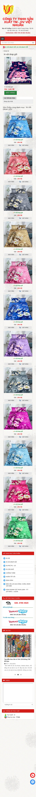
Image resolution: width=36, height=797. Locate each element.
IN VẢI (8, 558)
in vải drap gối (18, 467)
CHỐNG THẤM (10, 573)
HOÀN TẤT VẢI (10, 576)
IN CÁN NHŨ (10, 569)
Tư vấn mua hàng (8, 617)
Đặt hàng (10, 93)
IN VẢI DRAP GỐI (11, 562)
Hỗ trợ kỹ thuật (7, 607)
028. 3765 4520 (21, 603)
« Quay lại (6, 51)
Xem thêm (11, 145)
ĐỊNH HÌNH (9, 580)
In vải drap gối (18, 139)
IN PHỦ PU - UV (11, 565)
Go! (33, 42)
